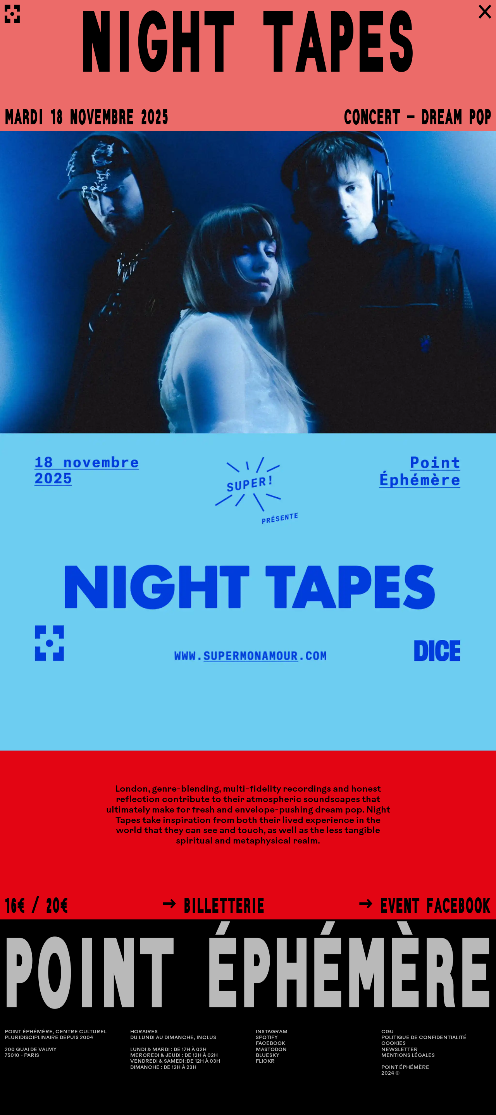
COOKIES (393, 1043)
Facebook (270, 1043)
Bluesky (267, 1055)
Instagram (272, 1031)
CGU (387, 1031)
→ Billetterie (213, 905)
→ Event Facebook (424, 905)
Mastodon (271, 1049)
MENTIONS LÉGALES (408, 1055)
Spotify (267, 1037)
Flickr (265, 1061)
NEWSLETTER (399, 1049)
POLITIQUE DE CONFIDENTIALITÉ (424, 1037)
